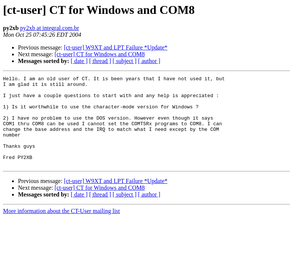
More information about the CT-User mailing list (61, 229)
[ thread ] (100, 61)
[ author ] (149, 61)
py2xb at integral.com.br (49, 28)
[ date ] (79, 61)
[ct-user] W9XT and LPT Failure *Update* (116, 47)
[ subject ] (125, 61)
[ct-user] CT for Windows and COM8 (100, 54)
